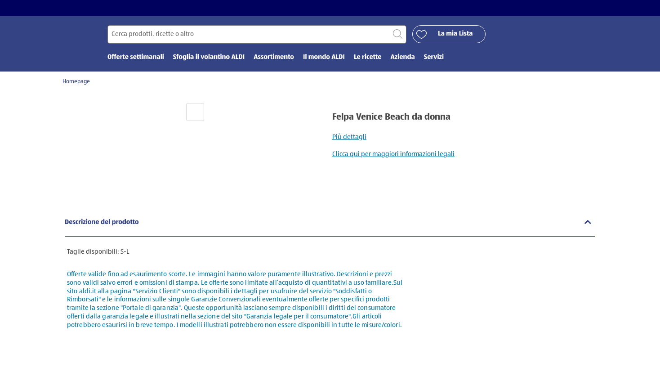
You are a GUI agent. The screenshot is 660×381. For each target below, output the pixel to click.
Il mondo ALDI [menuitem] (324, 57)
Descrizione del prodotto (102, 222)
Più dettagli (349, 137)
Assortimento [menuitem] (274, 57)
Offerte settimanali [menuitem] (135, 57)
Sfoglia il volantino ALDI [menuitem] (209, 57)
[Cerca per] (256, 34)
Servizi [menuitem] (434, 57)
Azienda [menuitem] (402, 57)
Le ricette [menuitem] (368, 57)
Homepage (76, 82)
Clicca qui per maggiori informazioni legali (393, 154)
